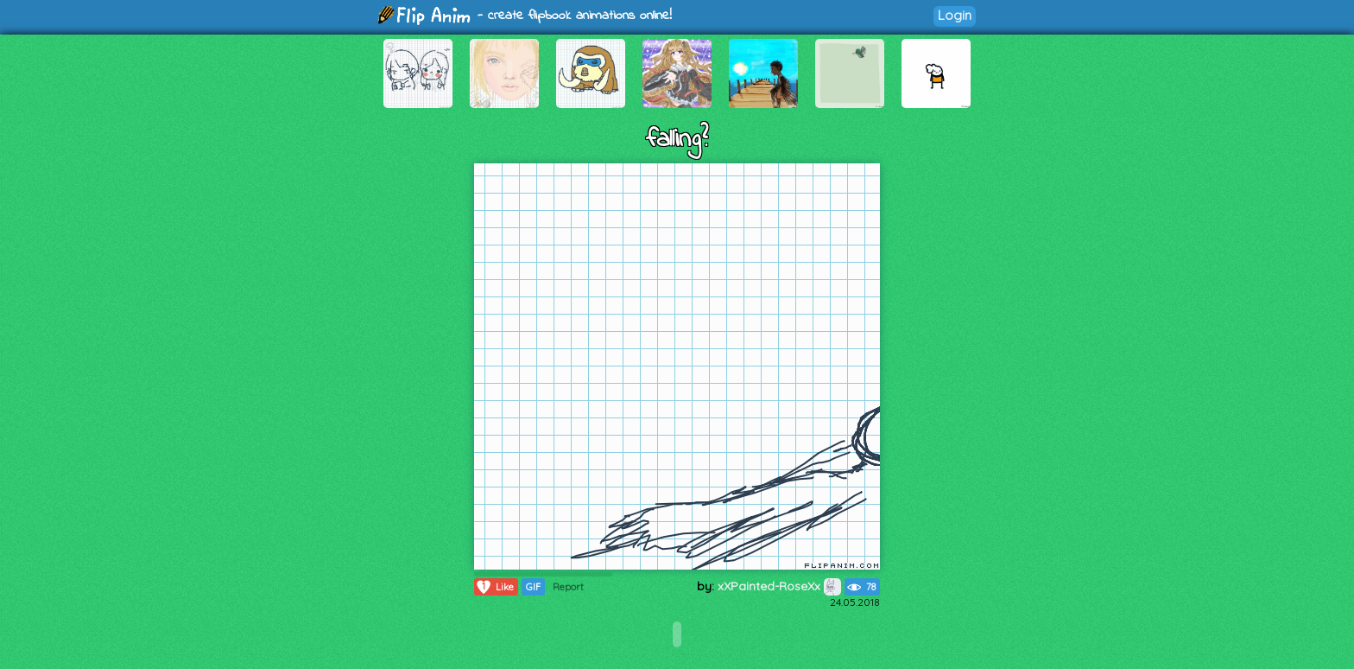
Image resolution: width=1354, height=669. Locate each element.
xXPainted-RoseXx (779, 586)
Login (954, 15)
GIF (533, 587)
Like (494, 587)
